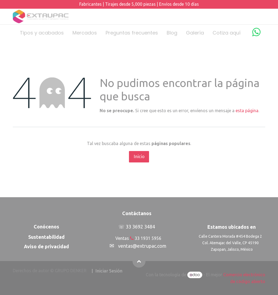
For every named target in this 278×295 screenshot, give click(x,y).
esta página (247, 110)
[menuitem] (41, 33)
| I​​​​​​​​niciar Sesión (106, 271)
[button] (139, 261)
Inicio (139, 156)
